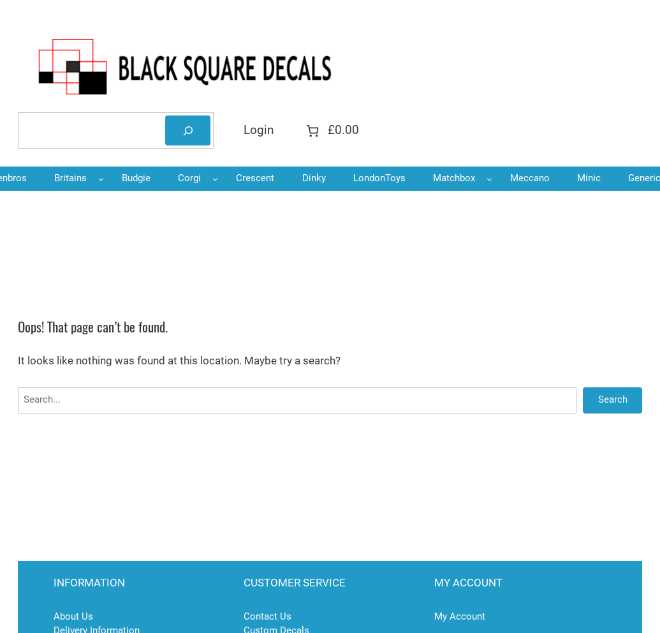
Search (612, 399)
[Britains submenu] (101, 179)
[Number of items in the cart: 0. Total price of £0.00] (331, 130)
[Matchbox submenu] (489, 179)
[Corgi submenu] (215, 179)
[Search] (187, 130)
